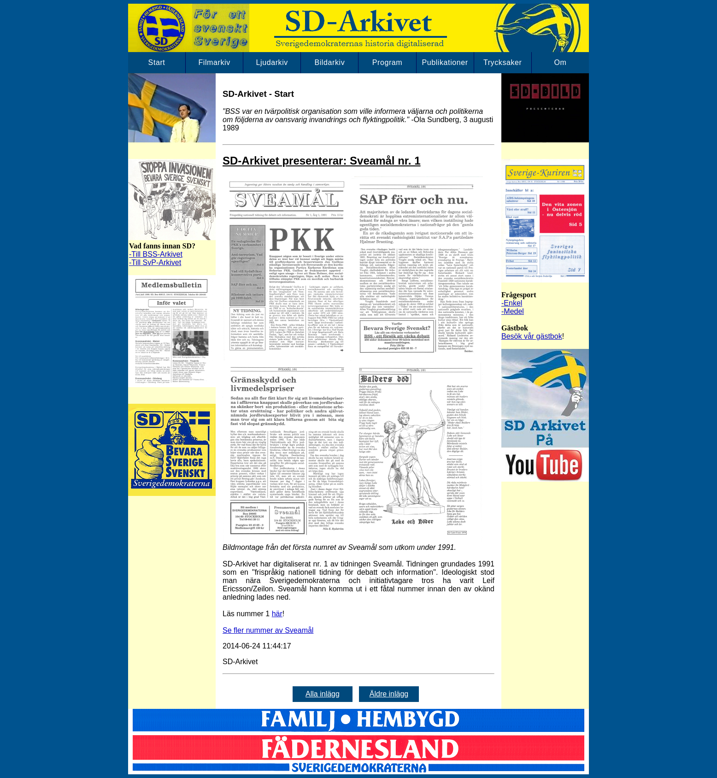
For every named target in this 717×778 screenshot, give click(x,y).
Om (560, 62)
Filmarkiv (214, 62)
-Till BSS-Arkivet (155, 254)
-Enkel (511, 303)
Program (387, 62)
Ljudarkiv (272, 62)
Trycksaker (502, 62)
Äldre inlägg (389, 694)
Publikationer (445, 62)
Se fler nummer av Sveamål (268, 630)
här (277, 614)
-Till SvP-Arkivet (155, 262)
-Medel (512, 311)
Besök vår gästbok (531, 336)
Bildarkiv (329, 62)
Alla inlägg (323, 694)
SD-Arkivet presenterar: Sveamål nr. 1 (322, 160)
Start (156, 62)
